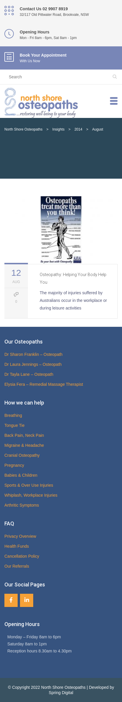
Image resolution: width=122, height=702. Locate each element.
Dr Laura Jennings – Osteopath (33, 364)
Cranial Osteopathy (22, 455)
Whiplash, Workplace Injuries (30, 495)
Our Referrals (16, 566)
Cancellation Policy (21, 556)
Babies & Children (20, 475)
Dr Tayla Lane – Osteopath (28, 374)
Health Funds (16, 546)
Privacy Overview (20, 536)
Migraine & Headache (24, 445)
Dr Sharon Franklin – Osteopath (33, 354)
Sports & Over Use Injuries (28, 485)
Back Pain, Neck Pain (24, 435)
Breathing (13, 415)
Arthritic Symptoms (21, 505)
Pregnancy (14, 465)
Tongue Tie (14, 425)
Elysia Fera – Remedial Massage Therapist (43, 384)
